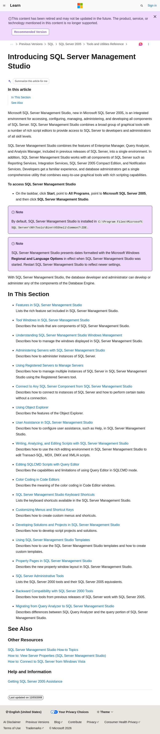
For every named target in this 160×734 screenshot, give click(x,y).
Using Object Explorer (32, 407)
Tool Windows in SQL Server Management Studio (53, 320)
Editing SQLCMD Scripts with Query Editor (47, 464)
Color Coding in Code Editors (37, 479)
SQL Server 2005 (70, 44)
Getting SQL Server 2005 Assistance (35, 681)
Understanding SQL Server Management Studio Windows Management (69, 335)
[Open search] (142, 5)
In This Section (21, 97)
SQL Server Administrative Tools (40, 576)
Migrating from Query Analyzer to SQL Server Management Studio (65, 606)
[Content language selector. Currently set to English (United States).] (23, 712)
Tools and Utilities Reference (105, 44)
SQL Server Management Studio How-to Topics (43, 650)
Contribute (75, 722)
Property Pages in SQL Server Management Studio (54, 561)
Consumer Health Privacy (121, 722)
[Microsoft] (80, 5)
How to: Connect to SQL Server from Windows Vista (46, 661)
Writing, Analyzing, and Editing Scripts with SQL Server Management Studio (72, 443)
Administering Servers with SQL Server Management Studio (60, 350)
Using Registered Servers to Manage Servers (49, 365)
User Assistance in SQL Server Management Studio (54, 422)
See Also (17, 102)
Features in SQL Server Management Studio (49, 305)
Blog (57, 722)
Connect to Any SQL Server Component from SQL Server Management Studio (74, 386)
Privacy (91, 722)
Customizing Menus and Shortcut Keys (45, 509)
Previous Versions (31, 44)
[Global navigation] (4, 5)
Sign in (152, 5)
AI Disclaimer (12, 722)
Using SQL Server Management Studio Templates (53, 540)
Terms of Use (12, 728)
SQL (51, 44)
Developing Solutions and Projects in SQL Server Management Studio (68, 525)
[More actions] (148, 44)
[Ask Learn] (141, 44)
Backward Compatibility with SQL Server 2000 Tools (54, 591)
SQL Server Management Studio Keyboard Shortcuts (55, 494)
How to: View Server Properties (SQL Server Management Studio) (57, 655)
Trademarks (33, 728)
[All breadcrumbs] (11, 44)
